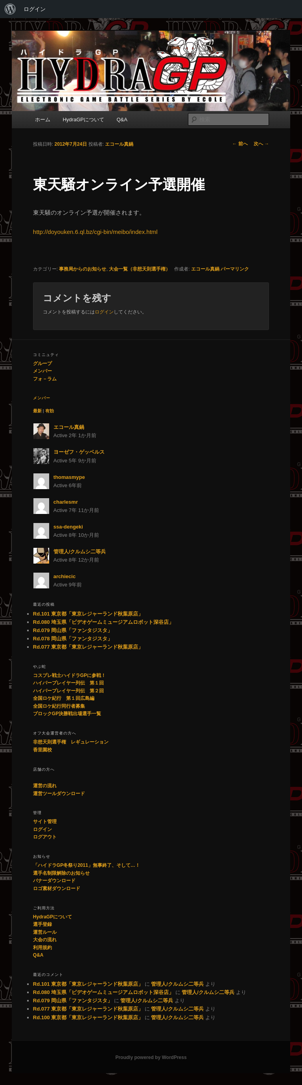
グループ (42, 363)
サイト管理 (45, 821)
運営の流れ (45, 785)
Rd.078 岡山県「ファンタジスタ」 (72, 639)
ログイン (35, 9)
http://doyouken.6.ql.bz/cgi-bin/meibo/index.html (95, 231)
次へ (261, 144)
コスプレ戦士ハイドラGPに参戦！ (69, 675)
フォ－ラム (45, 379)
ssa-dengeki (68, 527)
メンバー (42, 371)
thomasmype (69, 477)
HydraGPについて (83, 119)
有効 (49, 410)
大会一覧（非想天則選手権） (139, 269)
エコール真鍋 (119, 144)
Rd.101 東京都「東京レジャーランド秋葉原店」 (88, 614)
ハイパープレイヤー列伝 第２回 (68, 691)
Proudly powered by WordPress (150, 1057)
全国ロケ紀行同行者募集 (59, 706)
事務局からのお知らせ (82, 269)
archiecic (64, 576)
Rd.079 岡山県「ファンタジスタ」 (72, 630)
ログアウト (45, 837)
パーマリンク (235, 269)
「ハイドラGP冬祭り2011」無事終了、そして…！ (86, 865)
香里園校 (42, 750)
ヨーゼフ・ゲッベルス (79, 452)
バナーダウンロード (54, 880)
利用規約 (42, 947)
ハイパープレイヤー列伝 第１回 (68, 683)
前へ (240, 144)
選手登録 (42, 924)
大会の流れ (45, 939)
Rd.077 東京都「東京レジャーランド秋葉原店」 (88, 647)
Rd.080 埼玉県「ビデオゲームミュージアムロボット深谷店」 (103, 622)
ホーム (42, 119)
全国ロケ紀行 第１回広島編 (63, 698)
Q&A (121, 119)
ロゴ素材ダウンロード (56, 888)
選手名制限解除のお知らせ (61, 873)
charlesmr (65, 502)
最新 (37, 410)
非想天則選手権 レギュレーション (71, 742)
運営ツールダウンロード (59, 793)
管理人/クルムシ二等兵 (79, 552)
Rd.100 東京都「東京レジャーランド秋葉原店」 (88, 1017)
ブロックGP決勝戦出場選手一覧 (67, 713)
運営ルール (45, 932)
